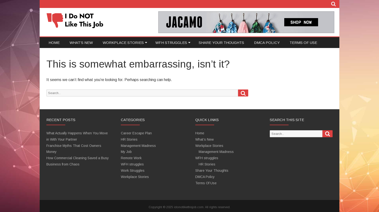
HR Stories (129, 139)
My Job (126, 152)
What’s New (81, 43)
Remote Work (131, 158)
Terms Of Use (303, 43)
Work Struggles (133, 170)
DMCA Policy (267, 43)
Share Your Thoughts (221, 43)
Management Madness (138, 146)
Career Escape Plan (136, 133)
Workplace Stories (123, 43)
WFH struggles (171, 43)
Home (54, 43)
